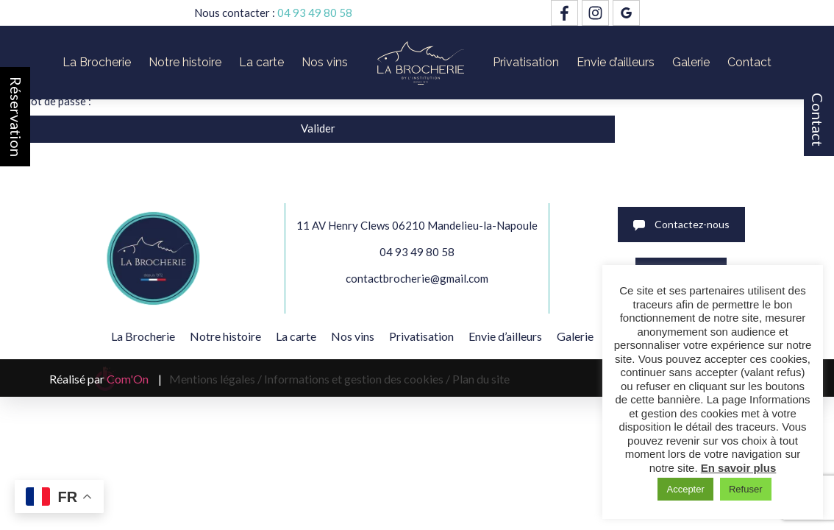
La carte (261, 62)
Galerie (691, 62)
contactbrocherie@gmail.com (417, 278)
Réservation (16, 117)
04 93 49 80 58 (314, 12)
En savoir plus (739, 468)
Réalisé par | (105, 379)
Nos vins (325, 62)
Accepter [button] (685, 489)
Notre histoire (185, 62)
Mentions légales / (215, 379)
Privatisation (526, 62)
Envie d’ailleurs (616, 62)
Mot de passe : (354, 100)
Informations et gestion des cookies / (357, 379)
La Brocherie (97, 62)
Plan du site (481, 379)
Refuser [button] (746, 489)
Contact (818, 119)
